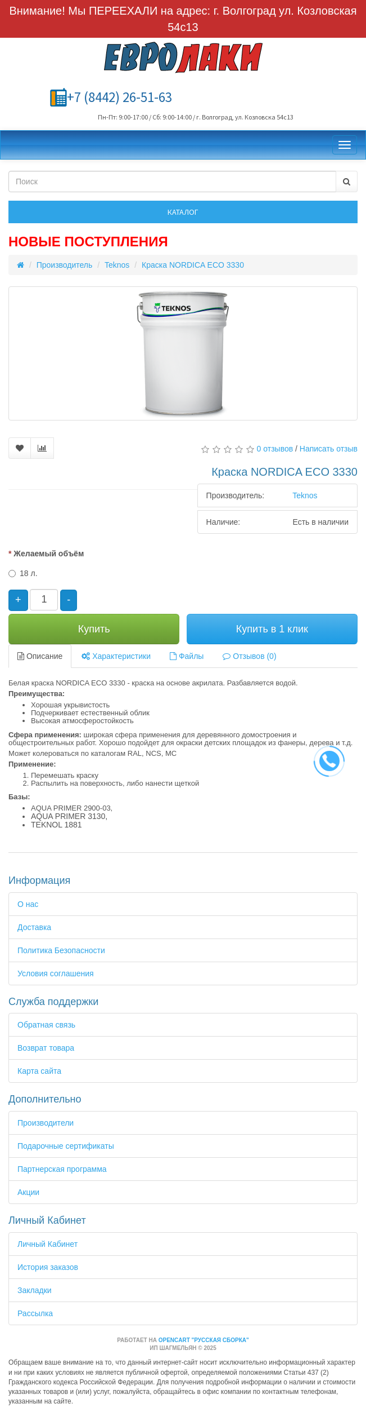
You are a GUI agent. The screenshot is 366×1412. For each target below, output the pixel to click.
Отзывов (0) (249, 656)
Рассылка (35, 1313)
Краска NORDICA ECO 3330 (193, 264)
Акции (28, 1192)
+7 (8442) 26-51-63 (119, 97)
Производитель (65, 264)
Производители (45, 1122)
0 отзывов (275, 448)
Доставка (34, 927)
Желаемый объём (48, 553)
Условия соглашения (55, 973)
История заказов (47, 1267)
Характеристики (116, 656)
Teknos (117, 264)
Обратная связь (46, 1024)
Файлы (187, 656)
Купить (94, 629)
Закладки (34, 1290)
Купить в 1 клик (272, 629)
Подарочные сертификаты (65, 1145)
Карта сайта (39, 1070)
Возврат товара (45, 1047)
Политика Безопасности (61, 950)
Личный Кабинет (47, 1244)
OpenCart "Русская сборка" (204, 1340)
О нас (27, 904)
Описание (39, 656)
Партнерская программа (62, 1169)
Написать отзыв (329, 448)
